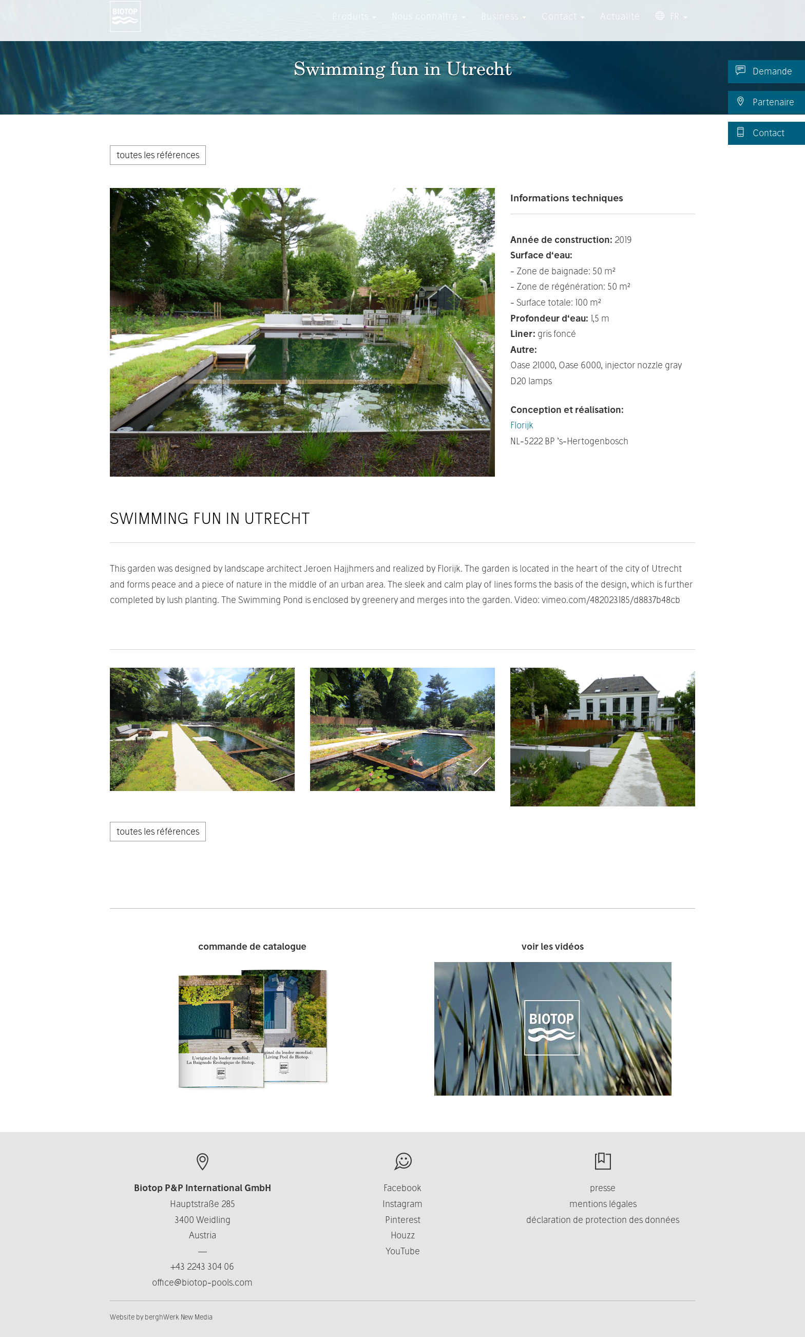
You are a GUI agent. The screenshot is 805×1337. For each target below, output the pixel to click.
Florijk (521, 425)
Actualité (620, 25)
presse (603, 1187)
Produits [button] (354, 25)
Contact (760, 132)
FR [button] (671, 25)
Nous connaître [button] (429, 25)
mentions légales (603, 1203)
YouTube (403, 1251)
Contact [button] (563, 25)
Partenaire (765, 101)
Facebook (402, 1187)
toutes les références (158, 154)
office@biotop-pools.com (202, 1282)
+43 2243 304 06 (202, 1266)
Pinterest (402, 1219)
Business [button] (503, 25)
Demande (764, 71)
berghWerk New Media (179, 1317)
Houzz (403, 1235)
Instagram (402, 1203)
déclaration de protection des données (602, 1219)
